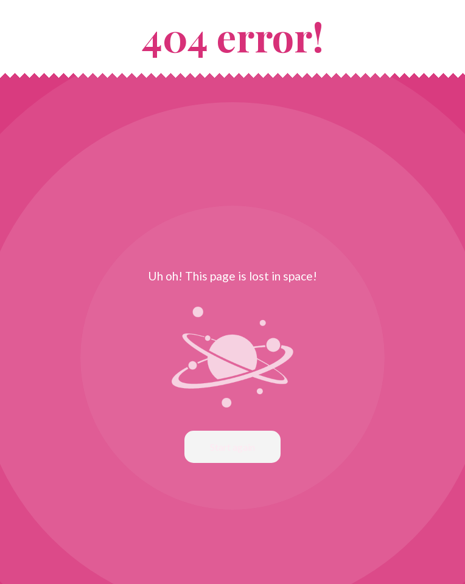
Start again (232, 447)
